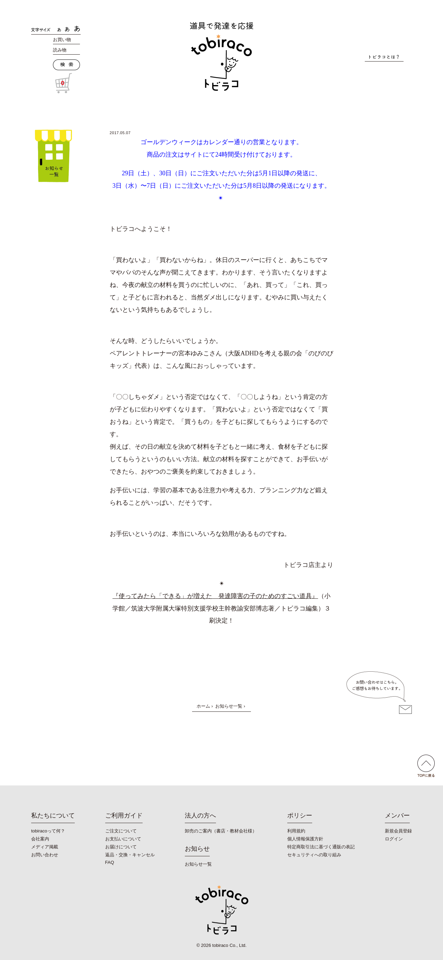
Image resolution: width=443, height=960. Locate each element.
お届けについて (121, 846)
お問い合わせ (44, 854)
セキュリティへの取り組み (314, 854)
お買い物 (62, 39)
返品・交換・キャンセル (130, 854)
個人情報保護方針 (305, 838)
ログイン (394, 838)
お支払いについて (123, 838)
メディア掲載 (44, 846)
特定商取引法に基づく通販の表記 (321, 846)
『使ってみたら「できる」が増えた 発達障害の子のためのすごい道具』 (215, 596)
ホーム (203, 706)
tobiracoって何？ (48, 830)
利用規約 (296, 830)
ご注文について (121, 830)
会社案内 (40, 838)
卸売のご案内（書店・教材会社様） (221, 830)
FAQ (109, 862)
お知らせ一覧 (228, 706)
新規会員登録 (398, 830)
